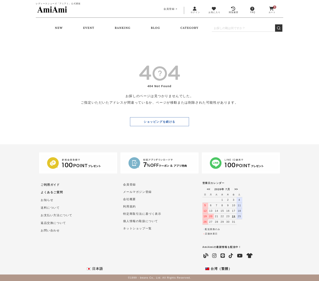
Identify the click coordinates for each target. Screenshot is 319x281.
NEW (59, 28)
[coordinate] (250, 256)
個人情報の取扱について (140, 221)
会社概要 (129, 199)
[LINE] (223, 256)
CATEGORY (189, 28)
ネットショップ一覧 (137, 228)
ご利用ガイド (50, 184)
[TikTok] (231, 256)
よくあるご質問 (52, 191)
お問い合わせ (50, 228)
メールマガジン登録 (137, 191)
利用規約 (129, 206)
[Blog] (206, 256)
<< (208, 189)
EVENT (88, 28)
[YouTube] (240, 256)
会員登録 (169, 9)
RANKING (123, 28)
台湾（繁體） (218, 269)
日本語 (95, 269)
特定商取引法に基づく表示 (142, 213)
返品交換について (53, 221)
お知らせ (47, 199)
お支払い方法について (56, 213)
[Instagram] (214, 256)
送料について (50, 206)
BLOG (155, 28)
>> (236, 189)
